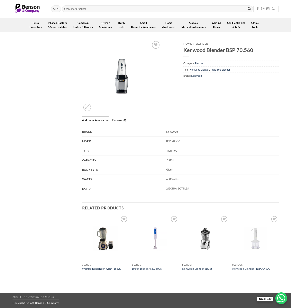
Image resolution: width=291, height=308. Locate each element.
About (17, 296)
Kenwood (196, 75)
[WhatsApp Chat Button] (281, 298)
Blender (202, 43)
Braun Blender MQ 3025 (147, 268)
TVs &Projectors (37, 25)
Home (187, 43)
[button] (87, 107)
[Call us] (273, 9)
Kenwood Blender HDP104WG (251, 268)
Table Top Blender (220, 69)
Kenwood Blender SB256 (197, 268)
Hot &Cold (123, 25)
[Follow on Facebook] (257, 9)
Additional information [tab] (95, 120)
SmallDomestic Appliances (145, 25)
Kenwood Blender (199, 69)
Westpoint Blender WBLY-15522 (101, 268)
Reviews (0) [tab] (119, 120)
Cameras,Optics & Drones (84, 25)
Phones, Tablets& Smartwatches (59, 25)
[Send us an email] (267, 9)
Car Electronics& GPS (237, 25)
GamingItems (218, 25)
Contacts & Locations (39, 296)
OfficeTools (256, 25)
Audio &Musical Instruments (194, 25)
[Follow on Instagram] (262, 9)
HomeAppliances (170, 25)
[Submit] (249, 8)
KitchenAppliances (106, 25)
